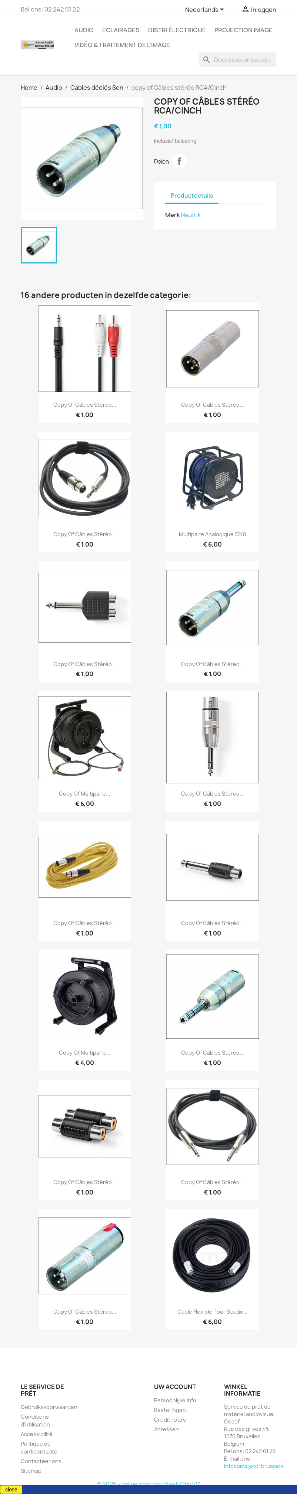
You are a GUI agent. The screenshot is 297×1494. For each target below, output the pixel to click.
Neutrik (191, 215)
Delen (179, 161)
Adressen (166, 1429)
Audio (84, 30)
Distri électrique (177, 30)
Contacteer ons (41, 1461)
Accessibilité (37, 1434)
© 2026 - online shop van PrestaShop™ (148, 1484)
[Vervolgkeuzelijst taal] (205, 10)
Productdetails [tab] (192, 196)
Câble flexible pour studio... (212, 1311)
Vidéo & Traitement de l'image (122, 45)
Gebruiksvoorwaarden (49, 1407)
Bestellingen (170, 1409)
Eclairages (121, 30)
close (11, 1490)
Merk (172, 215)
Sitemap (31, 1470)
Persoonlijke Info (175, 1400)
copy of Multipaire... (84, 793)
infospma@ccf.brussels (253, 1466)
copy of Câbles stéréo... (84, 404)
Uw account (175, 1387)
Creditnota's (170, 1419)
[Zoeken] (237, 59)
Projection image (243, 30)
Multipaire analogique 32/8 (212, 534)
